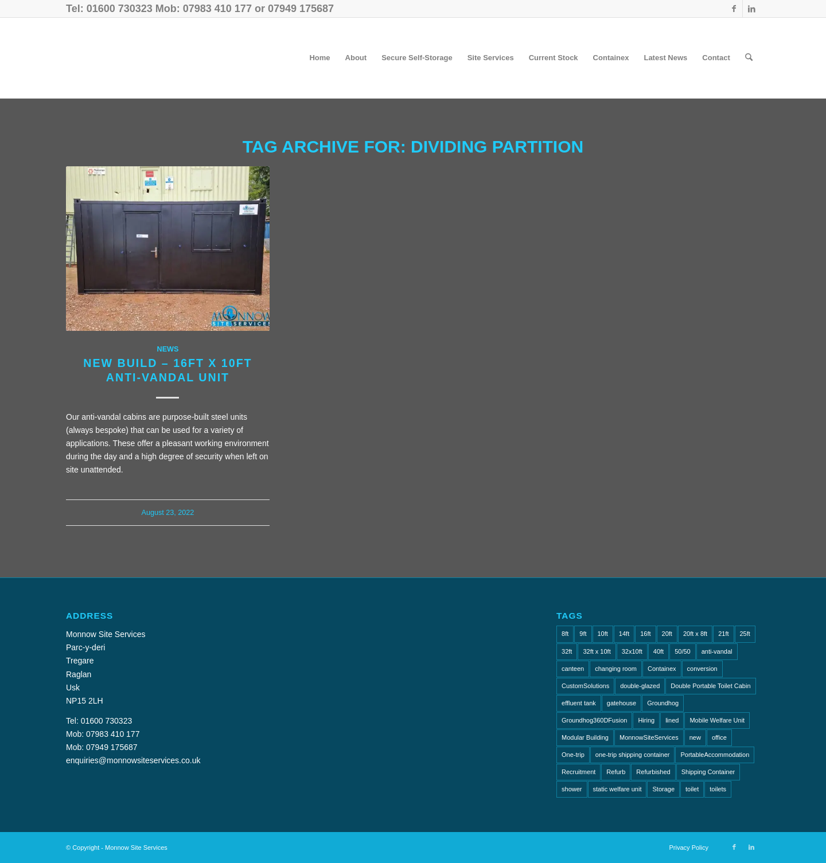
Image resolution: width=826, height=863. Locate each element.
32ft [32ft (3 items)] (567, 651)
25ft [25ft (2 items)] (745, 633)
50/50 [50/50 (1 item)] (683, 651)
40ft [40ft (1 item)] (658, 651)
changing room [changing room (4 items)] (616, 668)
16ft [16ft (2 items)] (645, 633)
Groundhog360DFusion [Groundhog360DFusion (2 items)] (594, 720)
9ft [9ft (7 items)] (582, 633)
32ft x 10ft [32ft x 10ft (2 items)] (596, 651)
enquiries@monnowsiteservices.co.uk (133, 760)
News (168, 349)
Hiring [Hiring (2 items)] (646, 720)
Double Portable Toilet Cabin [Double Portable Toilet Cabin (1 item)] (710, 685)
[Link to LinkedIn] (751, 8)
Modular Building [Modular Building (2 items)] (585, 737)
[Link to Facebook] (734, 8)
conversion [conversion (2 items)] (702, 668)
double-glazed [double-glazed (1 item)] (640, 685)
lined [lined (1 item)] (672, 720)
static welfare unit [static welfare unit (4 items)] (617, 789)
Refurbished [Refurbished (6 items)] (653, 771)
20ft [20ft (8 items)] (667, 633)
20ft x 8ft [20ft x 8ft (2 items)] (695, 633)
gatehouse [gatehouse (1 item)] (621, 703)
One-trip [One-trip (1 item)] (573, 754)
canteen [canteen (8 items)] (573, 668)
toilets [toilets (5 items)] (718, 789)
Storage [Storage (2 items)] (663, 789)
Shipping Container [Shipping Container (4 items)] (708, 771)
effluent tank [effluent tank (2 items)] (579, 703)
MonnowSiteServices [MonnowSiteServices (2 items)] (649, 737)
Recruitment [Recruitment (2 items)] (578, 771)
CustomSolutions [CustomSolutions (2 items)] (585, 685)
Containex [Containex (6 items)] (662, 668)
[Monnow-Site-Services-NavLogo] (166, 58)
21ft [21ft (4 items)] (723, 633)
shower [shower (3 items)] (572, 789)
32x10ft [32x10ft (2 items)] (632, 651)
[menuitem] (319, 58)
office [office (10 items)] (719, 737)
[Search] (749, 58)
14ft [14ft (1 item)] (624, 633)
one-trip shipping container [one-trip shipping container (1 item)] (632, 754)
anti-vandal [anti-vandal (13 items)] (717, 651)
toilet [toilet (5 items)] (692, 789)
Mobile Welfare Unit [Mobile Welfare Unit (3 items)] (717, 720)
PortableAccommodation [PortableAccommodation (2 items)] (714, 754)
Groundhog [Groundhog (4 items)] (663, 703)
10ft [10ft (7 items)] (603, 633)
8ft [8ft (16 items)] (565, 633)
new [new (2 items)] (695, 737)
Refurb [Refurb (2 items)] (615, 771)
